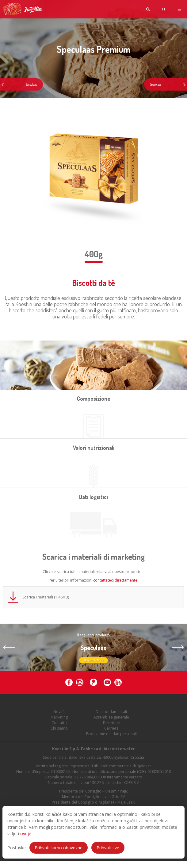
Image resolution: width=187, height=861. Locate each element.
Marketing (59, 717)
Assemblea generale (111, 717)
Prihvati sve (108, 848)
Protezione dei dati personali (111, 733)
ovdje (25, 833)
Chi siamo (59, 728)
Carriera (111, 728)
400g (94, 253)
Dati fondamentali (111, 711)
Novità (59, 711)
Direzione (111, 722)
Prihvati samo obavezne (58, 848)
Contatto (59, 722)
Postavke (16, 848)
